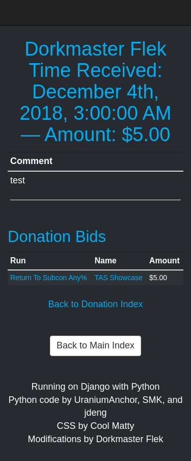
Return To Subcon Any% (48, 278)
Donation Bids (57, 237)
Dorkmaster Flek (95, 49)
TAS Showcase (119, 278)
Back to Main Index (95, 345)
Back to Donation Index (95, 304)
